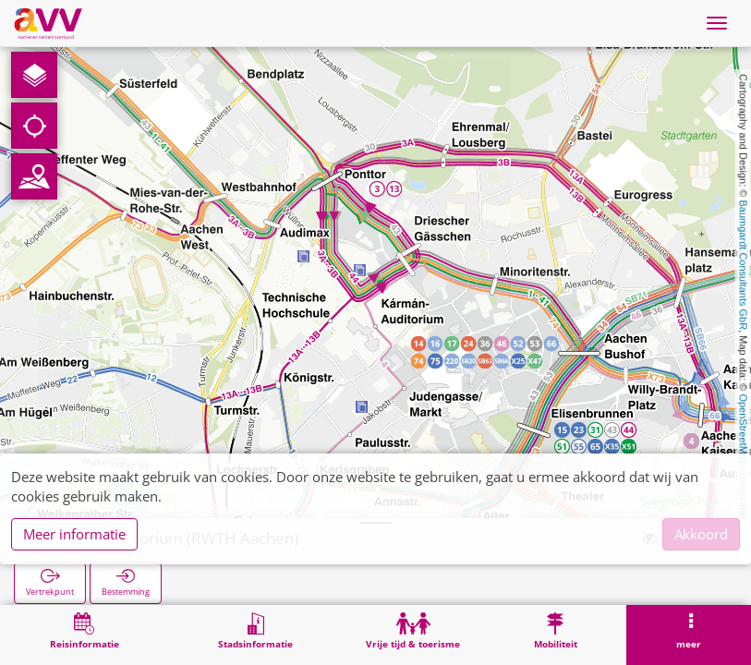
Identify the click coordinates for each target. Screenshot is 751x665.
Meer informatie (74, 534)
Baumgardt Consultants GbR (743, 265)
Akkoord (701, 534)
